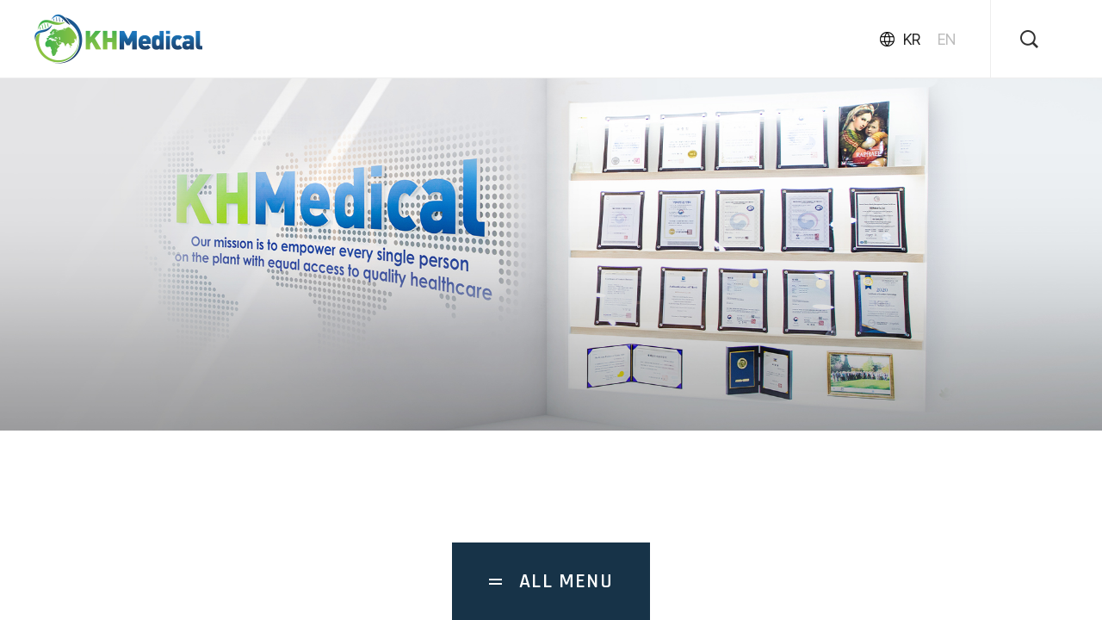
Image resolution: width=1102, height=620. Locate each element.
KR (911, 39)
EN (947, 39)
